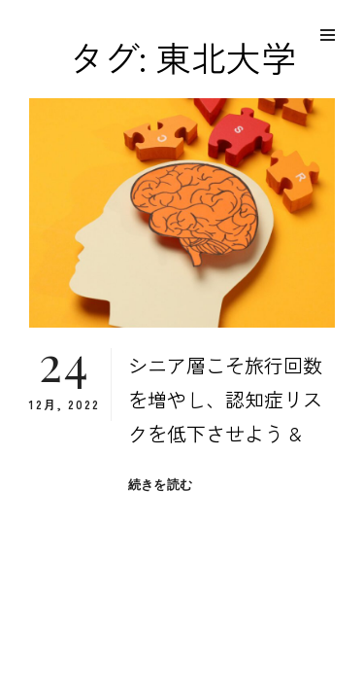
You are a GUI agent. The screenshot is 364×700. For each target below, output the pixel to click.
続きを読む (160, 484)
